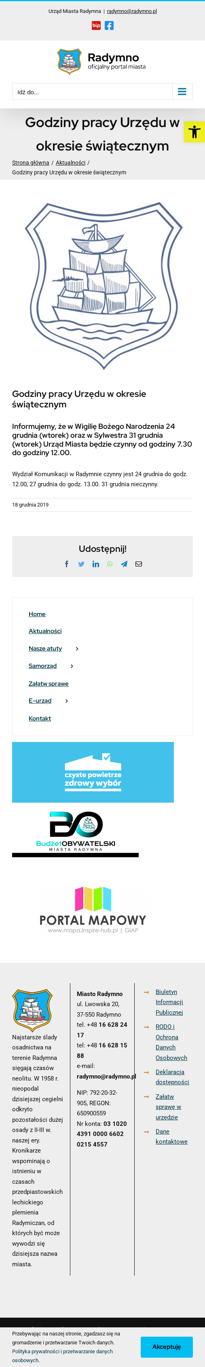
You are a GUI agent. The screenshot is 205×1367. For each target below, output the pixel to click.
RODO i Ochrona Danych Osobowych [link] (171, 1042)
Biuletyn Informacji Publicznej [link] (169, 1002)
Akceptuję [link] (166, 1347)
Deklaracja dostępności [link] (172, 1077)
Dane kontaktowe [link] (172, 1137)
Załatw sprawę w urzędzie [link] (168, 1107)
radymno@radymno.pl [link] (132, 11)
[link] (194, 131)
